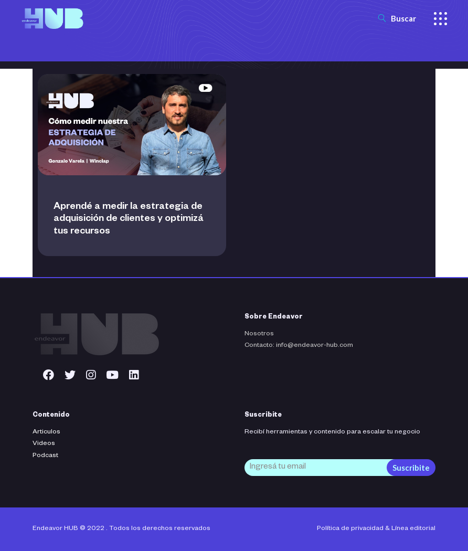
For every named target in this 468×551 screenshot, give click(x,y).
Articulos (46, 432)
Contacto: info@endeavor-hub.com (298, 345)
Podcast (45, 456)
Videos (44, 444)
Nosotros (259, 334)
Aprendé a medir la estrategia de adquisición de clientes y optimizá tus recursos (129, 219)
